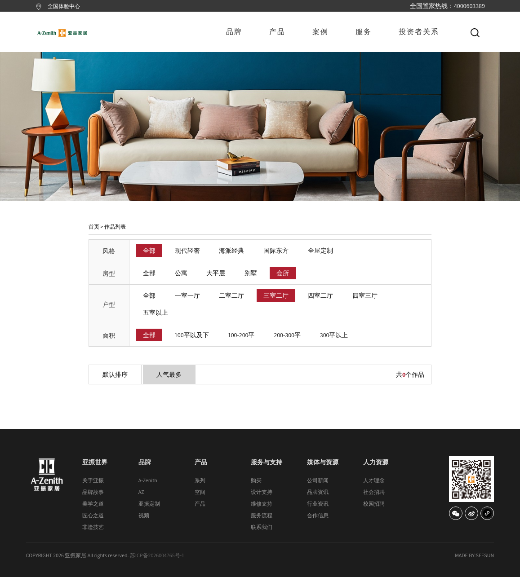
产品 (277, 31)
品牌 (234, 31)
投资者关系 (419, 31)
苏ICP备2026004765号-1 (157, 555)
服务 (364, 31)
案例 (320, 31)
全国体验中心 (64, 6)
